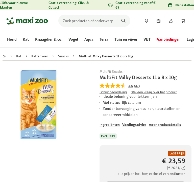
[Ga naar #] (110, 124)
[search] (94, 21)
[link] (146, 20)
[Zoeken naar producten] (123, 21)
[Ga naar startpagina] (27, 21)
